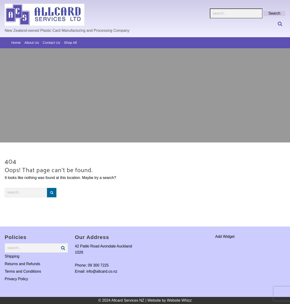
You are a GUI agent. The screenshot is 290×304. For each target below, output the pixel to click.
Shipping (12, 256)
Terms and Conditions (23, 271)
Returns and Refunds (22, 264)
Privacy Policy (16, 279)
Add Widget (225, 237)
